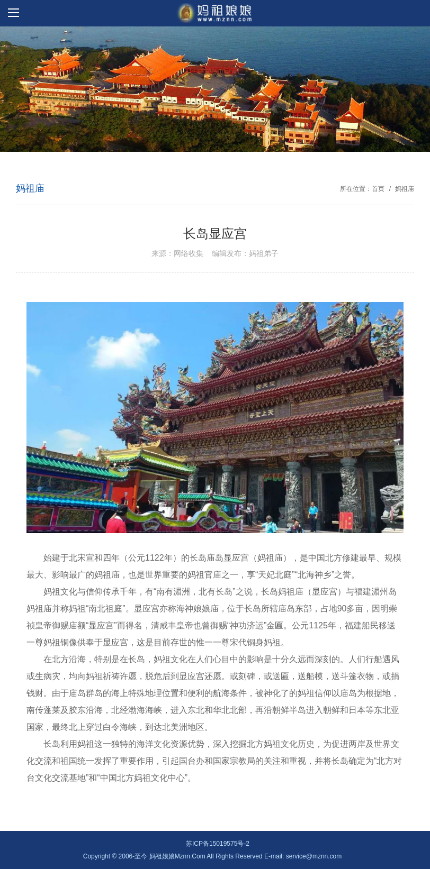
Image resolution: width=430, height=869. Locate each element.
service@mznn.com (314, 856)
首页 (378, 189)
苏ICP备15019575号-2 (217, 843)
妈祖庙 (404, 189)
